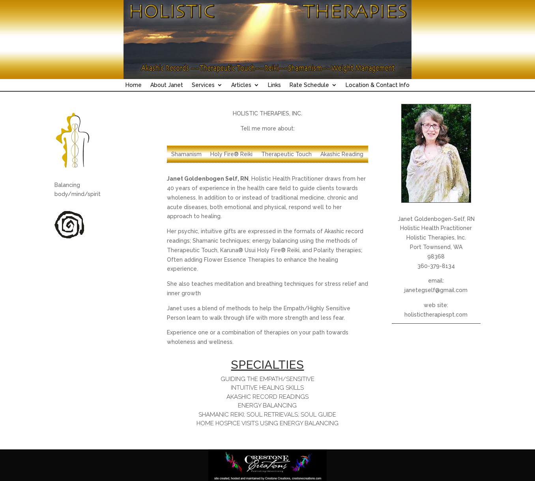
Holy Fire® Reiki (231, 154)
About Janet (166, 85)
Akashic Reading (341, 154)
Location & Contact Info (378, 85)
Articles (241, 85)
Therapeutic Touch (286, 154)
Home (133, 85)
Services (203, 85)
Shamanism (186, 154)
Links (274, 85)
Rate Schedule (309, 85)
